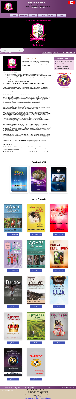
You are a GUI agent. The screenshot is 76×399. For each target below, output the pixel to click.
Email (61, 15)
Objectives (23, 15)
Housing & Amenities (62, 66)
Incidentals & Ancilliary (63, 68)
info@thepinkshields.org (40, 397)
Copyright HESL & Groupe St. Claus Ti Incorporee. (38, 398)
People (33, 15)
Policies (42, 15)
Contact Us (51, 15)
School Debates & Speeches (64, 61)
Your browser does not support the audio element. (12, 50)
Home (14, 15)
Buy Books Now (13, 234)
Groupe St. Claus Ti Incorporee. (64, 53)
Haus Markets (47, 53)
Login (48, 387)
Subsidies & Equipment (63, 63)
